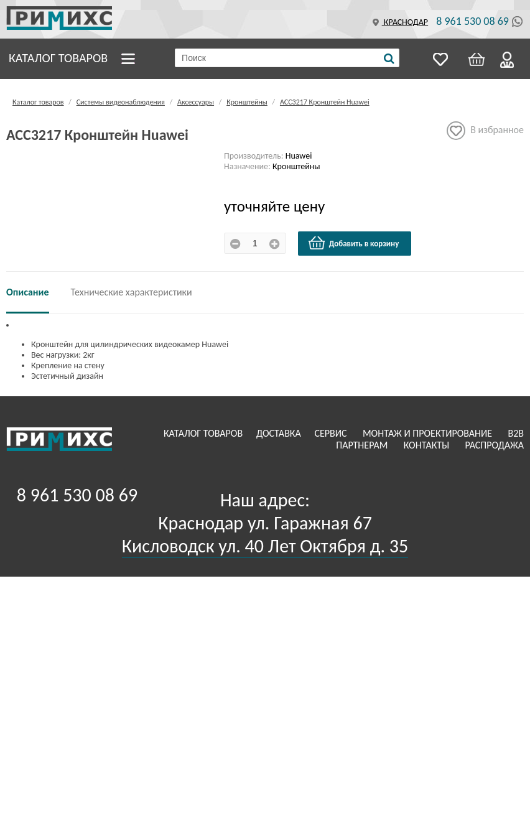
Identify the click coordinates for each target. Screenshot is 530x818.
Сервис (331, 433)
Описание (27, 292)
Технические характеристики (131, 292)
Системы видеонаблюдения (121, 102)
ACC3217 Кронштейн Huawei (325, 102)
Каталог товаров (58, 57)
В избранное (485, 130)
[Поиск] (389, 58)
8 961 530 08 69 (472, 21)
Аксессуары (195, 102)
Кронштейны (246, 102)
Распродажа (494, 445)
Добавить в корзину (353, 243)
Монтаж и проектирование (429, 433)
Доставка (280, 433)
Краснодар (399, 22)
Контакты (428, 445)
